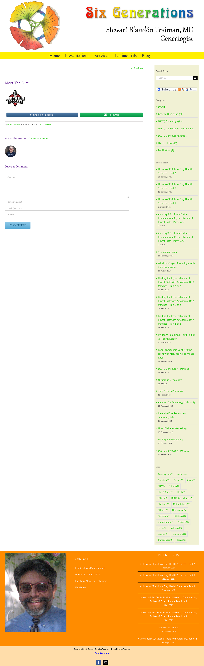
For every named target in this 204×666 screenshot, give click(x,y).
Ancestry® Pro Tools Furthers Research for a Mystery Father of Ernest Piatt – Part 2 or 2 (175, 218)
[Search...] (174, 78)
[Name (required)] (67, 202)
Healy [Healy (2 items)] (181, 492)
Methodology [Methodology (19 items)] (181, 504)
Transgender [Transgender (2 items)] (165, 539)
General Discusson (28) (170, 113)
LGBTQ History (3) (167, 143)
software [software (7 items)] (176, 528)
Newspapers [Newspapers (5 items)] (179, 510)
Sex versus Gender (168, 252)
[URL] (67, 214)
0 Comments (45, 124)
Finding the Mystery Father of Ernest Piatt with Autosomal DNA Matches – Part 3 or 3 (176, 281)
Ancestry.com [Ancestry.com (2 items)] (165, 474)
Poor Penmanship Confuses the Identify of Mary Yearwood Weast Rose (176, 353)
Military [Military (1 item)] (163, 510)
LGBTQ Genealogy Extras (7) (173, 135)
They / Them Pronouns (170, 391)
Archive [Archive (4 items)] (182, 474)
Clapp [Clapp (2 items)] (191, 480)
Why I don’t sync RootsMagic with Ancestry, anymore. (168, 638)
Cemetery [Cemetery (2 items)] (163, 480)
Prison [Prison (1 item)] (162, 528)
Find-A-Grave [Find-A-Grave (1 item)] (165, 492)
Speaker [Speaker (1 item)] (163, 533)
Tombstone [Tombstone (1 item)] (179, 533)
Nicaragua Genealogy (170, 379)
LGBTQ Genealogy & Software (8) (176, 128)
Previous (138, 68)
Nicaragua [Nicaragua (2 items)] (164, 516)
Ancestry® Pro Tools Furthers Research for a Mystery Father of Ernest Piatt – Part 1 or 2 (175, 236)
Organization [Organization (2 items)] (165, 522)
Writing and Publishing (170, 439)
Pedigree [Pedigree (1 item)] (183, 522)
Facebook (80, 587)
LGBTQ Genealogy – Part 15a (173, 368)
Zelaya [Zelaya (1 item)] (181, 539)
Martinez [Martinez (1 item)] (163, 504)
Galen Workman (13, 124)
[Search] (195, 78)
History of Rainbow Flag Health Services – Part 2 (168, 575)
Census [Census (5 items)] (178, 480)
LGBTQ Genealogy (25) (170, 121)
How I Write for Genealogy (172, 428)
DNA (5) (162, 106)
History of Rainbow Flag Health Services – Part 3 (168, 564)
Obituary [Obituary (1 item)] (180, 516)
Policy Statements (102, 653)
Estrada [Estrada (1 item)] (174, 486)
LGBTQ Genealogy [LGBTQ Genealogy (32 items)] (182, 498)
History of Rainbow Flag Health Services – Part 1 (168, 586)
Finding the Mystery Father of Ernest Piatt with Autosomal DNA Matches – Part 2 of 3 (176, 300)
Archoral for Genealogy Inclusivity (176, 402)
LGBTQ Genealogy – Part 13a (173, 450)
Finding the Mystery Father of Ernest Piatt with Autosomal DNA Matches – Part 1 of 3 (176, 319)
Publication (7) (166, 150)
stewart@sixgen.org (94, 568)
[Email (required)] (67, 208)
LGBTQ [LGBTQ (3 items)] (162, 498)
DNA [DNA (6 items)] (161, 486)
